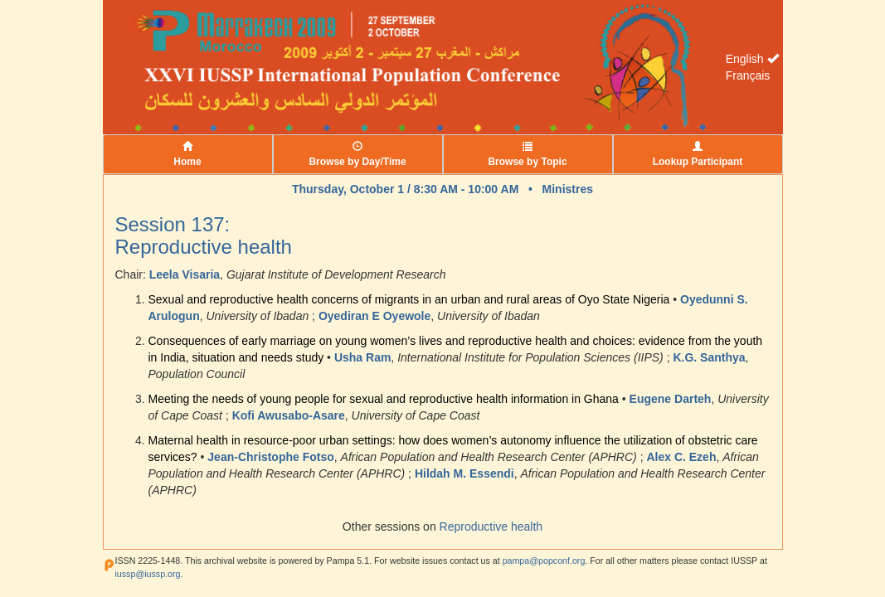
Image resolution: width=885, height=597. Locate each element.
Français (748, 75)
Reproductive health (491, 526)
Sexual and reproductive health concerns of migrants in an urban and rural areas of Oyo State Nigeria (409, 299)
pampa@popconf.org (544, 560)
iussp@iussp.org (148, 574)
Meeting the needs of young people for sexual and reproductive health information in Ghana (383, 398)
